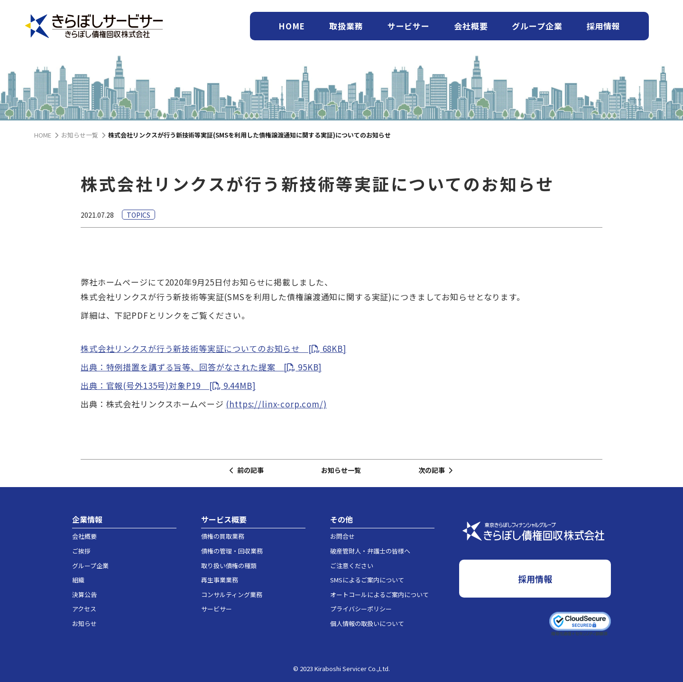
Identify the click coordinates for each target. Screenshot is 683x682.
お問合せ (342, 536)
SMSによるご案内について (367, 579)
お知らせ (84, 623)
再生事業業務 (219, 579)
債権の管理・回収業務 (232, 550)
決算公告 (84, 594)
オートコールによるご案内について (379, 594)
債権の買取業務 (222, 536)
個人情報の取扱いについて (367, 623)
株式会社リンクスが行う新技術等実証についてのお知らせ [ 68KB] (213, 348)
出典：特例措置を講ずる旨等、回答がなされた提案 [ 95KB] (201, 367)
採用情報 (603, 26)
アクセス (84, 608)
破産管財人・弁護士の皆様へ (370, 550)
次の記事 (435, 470)
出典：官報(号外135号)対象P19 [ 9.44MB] (168, 385)
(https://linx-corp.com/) (276, 404)
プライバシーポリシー (361, 608)
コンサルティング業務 (231, 594)
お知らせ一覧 (341, 470)
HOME (291, 26)
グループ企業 (537, 26)
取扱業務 (346, 26)
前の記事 (247, 470)
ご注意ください (351, 565)
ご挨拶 (81, 550)
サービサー (409, 26)
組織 (78, 579)
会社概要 (471, 26)
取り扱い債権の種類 (229, 565)
